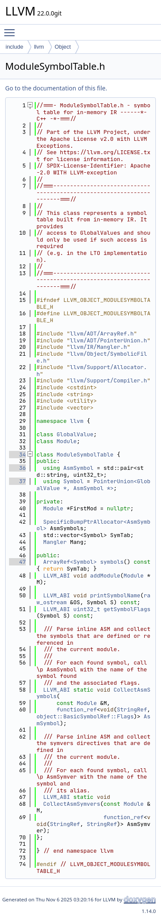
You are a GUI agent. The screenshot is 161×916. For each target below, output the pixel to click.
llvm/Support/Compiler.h (108, 380)
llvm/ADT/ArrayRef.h (102, 333)
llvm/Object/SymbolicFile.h (91, 357)
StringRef (132, 709)
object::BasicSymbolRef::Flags (85, 716)
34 (17, 454)
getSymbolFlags (126, 609)
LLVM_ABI (56, 575)
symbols (112, 561)
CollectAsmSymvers (71, 803)
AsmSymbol (78, 468)
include (14, 46)
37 (17, 481)
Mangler (55, 542)
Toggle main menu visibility (11, 29)
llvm (39, 46)
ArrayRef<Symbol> (70, 561)
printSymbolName (115, 595)
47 (17, 561)
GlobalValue (75, 434)
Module (67, 441)
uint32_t (86, 609)
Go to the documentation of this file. (56, 88)
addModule (105, 575)
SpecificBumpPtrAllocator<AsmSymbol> (93, 525)
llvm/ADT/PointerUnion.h (108, 340)
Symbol (73, 481)
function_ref (77, 709)
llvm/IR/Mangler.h (98, 347)
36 (17, 468)
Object (63, 46)
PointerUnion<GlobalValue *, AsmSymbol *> (93, 485)
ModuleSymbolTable (85, 454)
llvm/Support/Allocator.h (91, 370)
